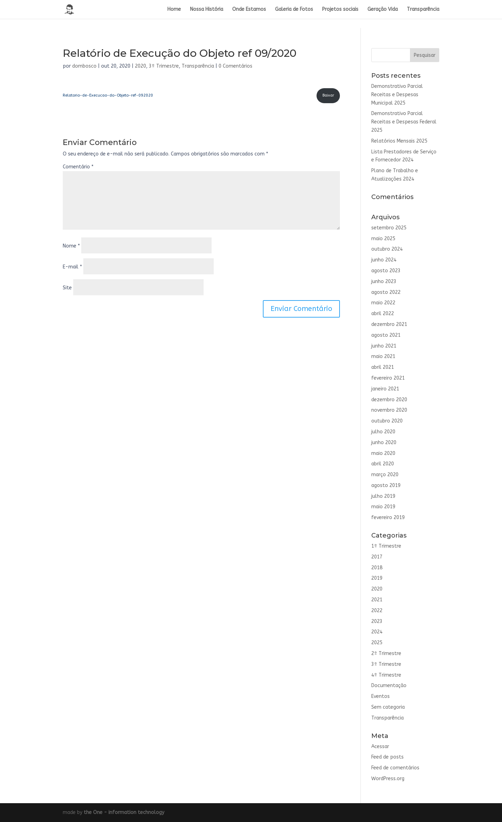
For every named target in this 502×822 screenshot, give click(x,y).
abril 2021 (382, 367)
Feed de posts (387, 757)
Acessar (380, 746)
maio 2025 (383, 239)
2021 (376, 600)
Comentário (78, 167)
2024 (376, 632)
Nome (71, 246)
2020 (140, 66)
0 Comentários (235, 66)
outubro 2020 (387, 421)
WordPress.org (387, 779)
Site (67, 288)
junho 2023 (383, 281)
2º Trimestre (386, 653)
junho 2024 (383, 260)
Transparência (423, 9)
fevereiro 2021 (388, 378)
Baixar (328, 95)
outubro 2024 (387, 249)
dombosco (84, 66)
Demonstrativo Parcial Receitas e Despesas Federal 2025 (403, 122)
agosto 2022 (386, 292)
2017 (376, 557)
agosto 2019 (386, 485)
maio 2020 (383, 453)
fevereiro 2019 (388, 517)
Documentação (388, 685)
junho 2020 (383, 443)
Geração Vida (382, 9)
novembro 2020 (389, 410)
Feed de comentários (395, 768)
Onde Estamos (249, 9)
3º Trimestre (164, 66)
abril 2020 (382, 464)
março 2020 (384, 475)
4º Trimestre (386, 675)
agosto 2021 (386, 335)
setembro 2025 (388, 228)
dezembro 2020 (389, 400)
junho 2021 (383, 346)
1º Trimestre (386, 546)
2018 (376, 568)
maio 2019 (383, 507)
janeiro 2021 (385, 389)
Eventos (380, 696)
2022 (376, 611)
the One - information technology (124, 812)
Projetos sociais (340, 9)
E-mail (72, 267)
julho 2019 (383, 496)
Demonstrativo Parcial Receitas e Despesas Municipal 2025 (397, 94)
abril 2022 (382, 314)
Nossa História (206, 9)
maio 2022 (383, 303)
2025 (376, 643)
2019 (376, 578)
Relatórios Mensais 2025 (399, 141)
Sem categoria (388, 707)
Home (174, 9)
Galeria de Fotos (294, 9)
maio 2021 (383, 356)
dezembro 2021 (389, 324)
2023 (376, 621)
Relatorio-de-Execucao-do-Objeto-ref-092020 (108, 95)
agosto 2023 (386, 271)
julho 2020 (383, 432)
